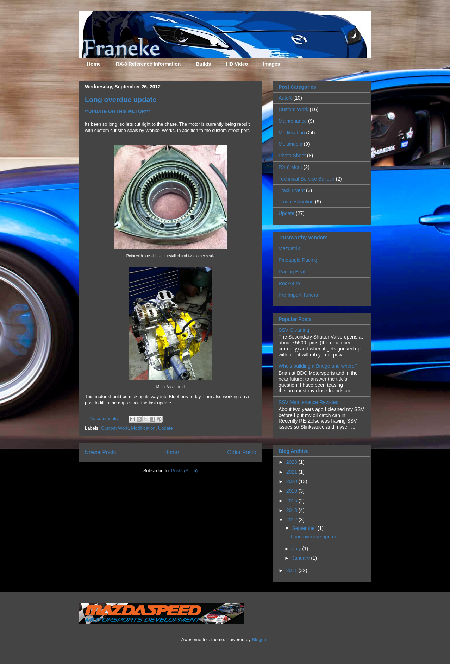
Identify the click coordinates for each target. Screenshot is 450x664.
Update (165, 428)
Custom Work (115, 428)
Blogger (259, 639)
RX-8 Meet (290, 167)
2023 (292, 462)
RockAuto (289, 283)
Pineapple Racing (298, 260)
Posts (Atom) (184, 470)
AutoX (285, 98)
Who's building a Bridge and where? (318, 366)
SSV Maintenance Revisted (308, 402)
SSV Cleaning (294, 330)
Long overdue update (120, 99)
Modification (143, 428)
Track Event (292, 190)
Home (94, 64)
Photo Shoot (292, 155)
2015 (292, 501)
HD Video (237, 64)
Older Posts (241, 452)
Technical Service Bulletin (307, 179)
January (301, 558)
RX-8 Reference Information (148, 64)
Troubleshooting (296, 201)
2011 (292, 570)
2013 (292, 510)
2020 (292, 481)
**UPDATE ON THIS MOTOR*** (117, 111)
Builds (203, 64)
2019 (292, 491)
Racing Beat (292, 271)
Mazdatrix (289, 248)
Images (271, 64)
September (304, 528)
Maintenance (293, 121)
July (297, 548)
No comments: (104, 418)
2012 (292, 520)
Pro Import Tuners (298, 295)
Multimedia (290, 144)
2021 (292, 472)
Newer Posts (100, 452)
